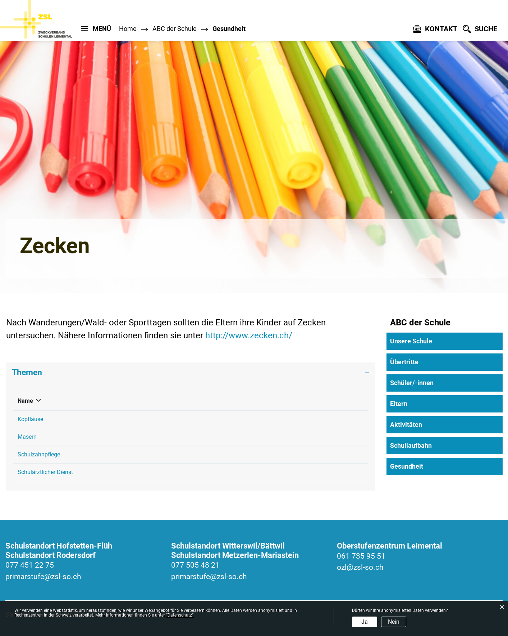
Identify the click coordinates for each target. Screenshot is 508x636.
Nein (393, 621)
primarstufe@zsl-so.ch (43, 576)
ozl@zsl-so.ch (360, 567)
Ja (364, 621)
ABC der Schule (420, 322)
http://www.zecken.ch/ (253, 335)
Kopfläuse (30, 419)
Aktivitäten (406, 424)
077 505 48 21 (195, 565)
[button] (174, 28)
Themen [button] (27, 372)
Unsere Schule (411, 341)
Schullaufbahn (411, 445)
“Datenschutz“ (179, 615)
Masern (27, 436)
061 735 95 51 (361, 556)
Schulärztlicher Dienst (45, 472)
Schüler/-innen (412, 383)
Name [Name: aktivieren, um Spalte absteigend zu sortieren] (25, 400)
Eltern (398, 403)
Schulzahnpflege (39, 454)
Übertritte (404, 362)
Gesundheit (425, 466)
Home (128, 28)
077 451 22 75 (29, 565)
